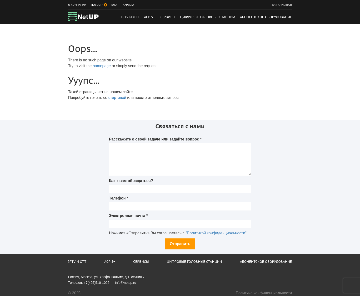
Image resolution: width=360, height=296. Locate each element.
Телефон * (118, 198)
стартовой (117, 98)
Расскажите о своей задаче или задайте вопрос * (155, 139)
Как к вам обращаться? (131, 181)
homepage (102, 66)
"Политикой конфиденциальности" (215, 233)
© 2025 (74, 293)
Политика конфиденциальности (264, 293)
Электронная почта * (128, 216)
